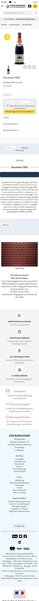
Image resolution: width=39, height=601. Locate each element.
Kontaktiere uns (19, 526)
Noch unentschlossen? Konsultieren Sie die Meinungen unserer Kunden (19, 423)
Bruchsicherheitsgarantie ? (19, 124)
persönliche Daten (19, 471)
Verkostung (10, 148)
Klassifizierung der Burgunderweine (19, 501)
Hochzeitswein (19, 485)
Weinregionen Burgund (19, 506)
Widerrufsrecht (19, 464)
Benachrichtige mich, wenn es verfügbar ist (19, 111)
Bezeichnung (19, 150)
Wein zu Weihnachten (19, 490)
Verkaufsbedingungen (19, 469)
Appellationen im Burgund (19, 509)
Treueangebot (19, 459)
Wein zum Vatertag (19, 492)
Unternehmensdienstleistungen (19, 483)
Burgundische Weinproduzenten (19, 511)
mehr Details (7, 85)
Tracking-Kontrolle (19, 461)
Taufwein (19, 487)
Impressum (19, 466)
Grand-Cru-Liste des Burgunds (19, 504)
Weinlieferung (19, 480)
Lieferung (19, 117)
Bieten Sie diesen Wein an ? (19, 130)
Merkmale (24, 148)
